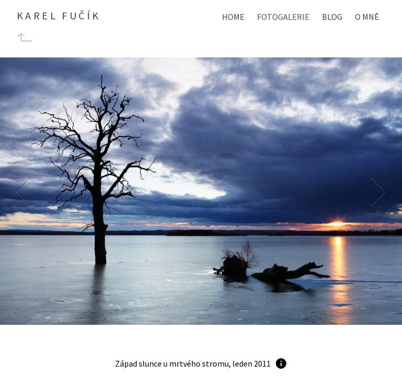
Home (233, 16)
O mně (367, 16)
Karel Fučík (58, 15)
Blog (332, 16)
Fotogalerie (283, 16)
